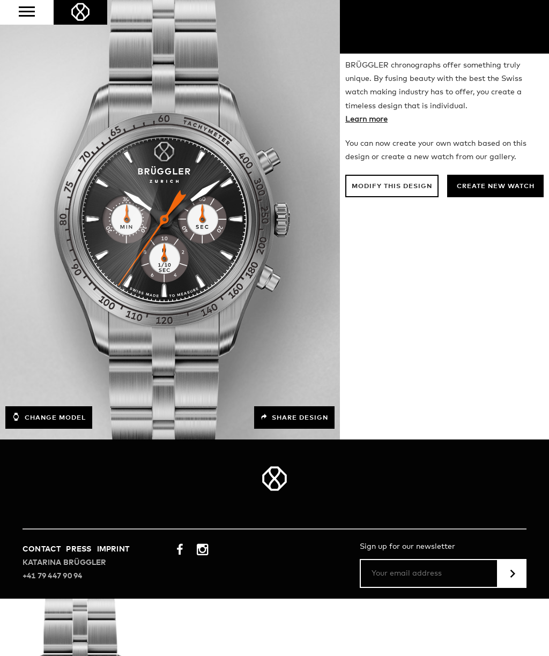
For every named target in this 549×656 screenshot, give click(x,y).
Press (78, 606)
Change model (49, 474)
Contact (42, 606)
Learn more (366, 177)
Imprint (113, 606)
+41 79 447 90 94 (52, 633)
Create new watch (496, 244)
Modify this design (392, 244)
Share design (294, 475)
